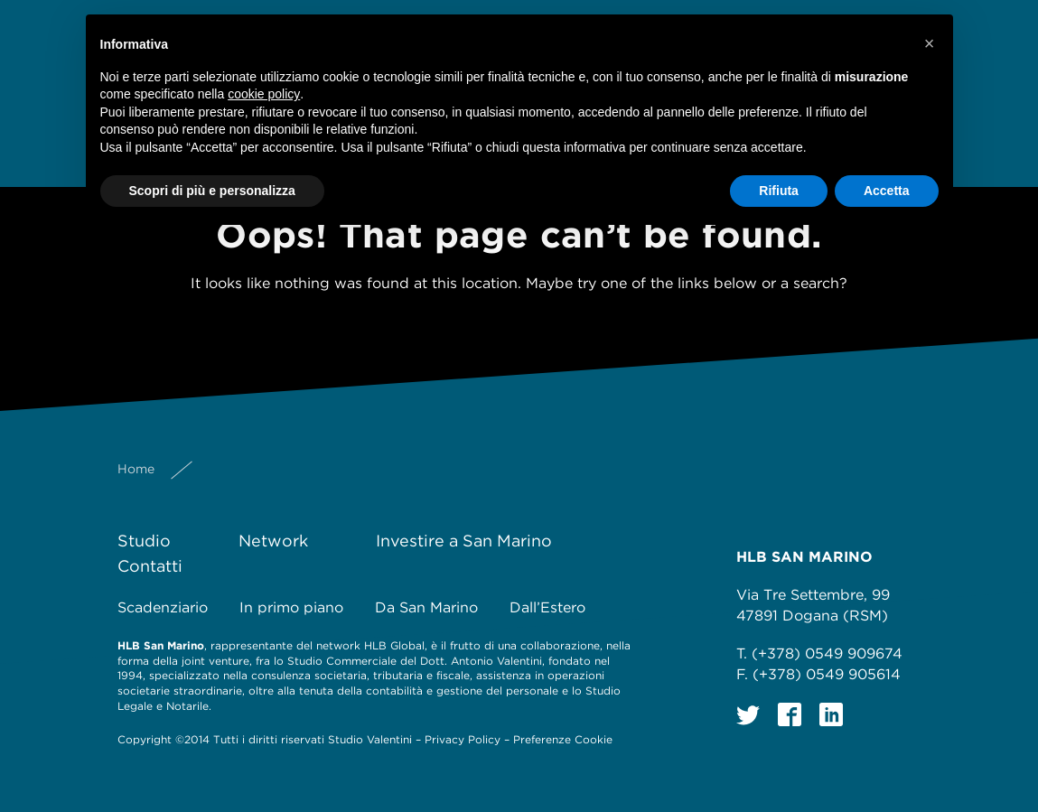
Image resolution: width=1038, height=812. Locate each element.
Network (273, 540)
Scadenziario (162, 607)
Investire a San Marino (464, 540)
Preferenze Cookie (563, 739)
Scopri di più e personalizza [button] (212, 190)
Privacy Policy (462, 739)
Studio (144, 540)
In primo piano (291, 607)
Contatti (149, 565)
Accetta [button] (887, 190)
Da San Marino (426, 607)
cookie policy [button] (264, 94)
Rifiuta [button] (779, 190)
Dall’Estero (547, 607)
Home (135, 469)
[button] (929, 43)
